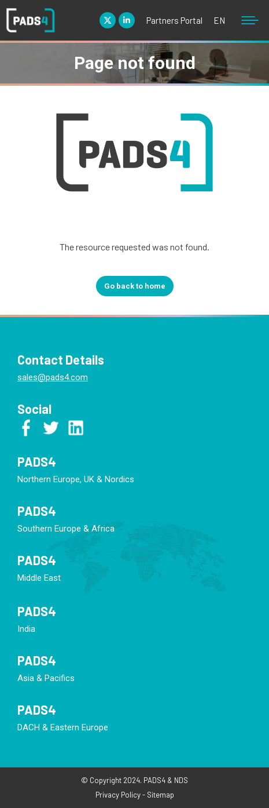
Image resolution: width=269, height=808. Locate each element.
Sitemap (160, 794)
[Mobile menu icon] (250, 20)
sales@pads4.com (52, 377)
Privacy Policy (118, 794)
